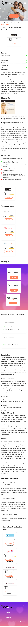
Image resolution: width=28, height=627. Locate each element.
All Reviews (8, 618)
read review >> (8, 222)
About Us (8, 613)
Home (7, 611)
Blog (7, 616)
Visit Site (14, 43)
